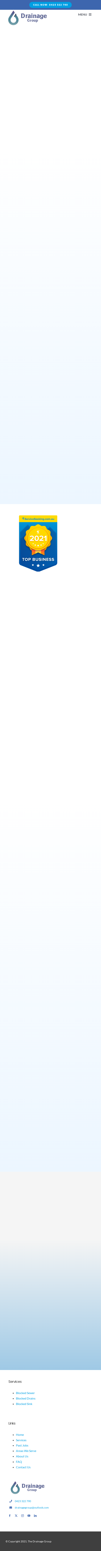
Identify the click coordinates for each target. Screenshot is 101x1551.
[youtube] (29, 1515)
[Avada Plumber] (27, 12)
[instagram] (22, 1515)
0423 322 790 (23, 1501)
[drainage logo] (27, 1482)
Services (21, 1440)
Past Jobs (22, 1445)
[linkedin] (35, 1515)
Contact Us (23, 1467)
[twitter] (16, 1515)
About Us (22, 1456)
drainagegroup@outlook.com (32, 1507)
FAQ (19, 1461)
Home (20, 1434)
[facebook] (9, 1515)
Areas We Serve (26, 1451)
